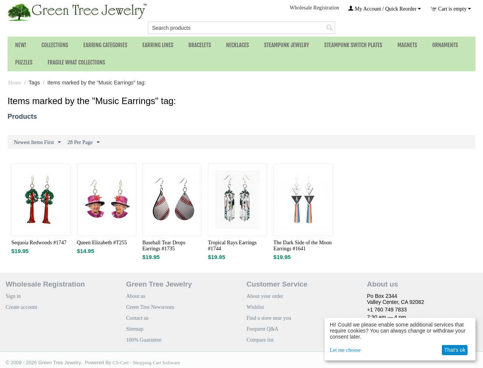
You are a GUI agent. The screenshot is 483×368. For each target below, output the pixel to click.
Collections (55, 45)
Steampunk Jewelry (286, 45)
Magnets (407, 45)
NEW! (20, 45)
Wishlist (255, 307)
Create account (21, 307)
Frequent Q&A (262, 329)
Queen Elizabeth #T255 (102, 242)
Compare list (260, 340)
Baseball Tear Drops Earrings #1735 (163, 245)
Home (14, 83)
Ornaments (445, 45)
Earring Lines (157, 45)
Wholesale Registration (314, 8)
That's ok (454, 350)
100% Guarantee (144, 340)
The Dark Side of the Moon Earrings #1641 (303, 245)
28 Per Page (84, 142)
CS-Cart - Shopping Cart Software (146, 362)
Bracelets (199, 45)
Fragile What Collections (76, 62)
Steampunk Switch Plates (353, 45)
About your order (264, 296)
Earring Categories (105, 45)
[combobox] (241, 27)
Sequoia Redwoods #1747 (38, 242)
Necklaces (237, 45)
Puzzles (23, 62)
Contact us (137, 318)
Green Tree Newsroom (150, 307)
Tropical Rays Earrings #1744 (232, 245)
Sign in (13, 296)
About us (135, 296)
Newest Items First (37, 142)
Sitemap (134, 329)
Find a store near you (268, 318)
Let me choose (345, 350)
